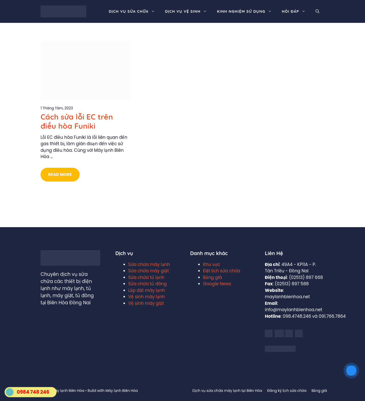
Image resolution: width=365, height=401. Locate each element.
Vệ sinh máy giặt (146, 303)
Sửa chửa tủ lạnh (146, 277)
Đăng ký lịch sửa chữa (286, 390)
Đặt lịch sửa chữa (221, 271)
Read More (60, 174)
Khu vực (211, 264)
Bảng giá (212, 277)
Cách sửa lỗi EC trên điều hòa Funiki (77, 121)
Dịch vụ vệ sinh (188, 11)
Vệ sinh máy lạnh (146, 297)
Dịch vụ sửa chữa (134, 11)
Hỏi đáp (296, 11)
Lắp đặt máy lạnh (146, 290)
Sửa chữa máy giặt (148, 271)
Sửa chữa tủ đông (147, 284)
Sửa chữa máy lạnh (149, 264)
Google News (217, 284)
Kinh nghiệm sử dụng (247, 11)
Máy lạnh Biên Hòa (121, 390)
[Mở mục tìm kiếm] (317, 11)
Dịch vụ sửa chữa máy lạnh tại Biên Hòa (227, 390)
